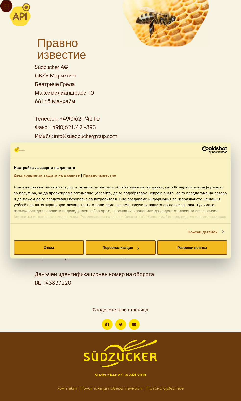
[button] (107, 324)
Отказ (49, 247)
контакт (67, 388)
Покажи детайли (203, 232)
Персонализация (120, 247)
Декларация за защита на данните (47, 175)
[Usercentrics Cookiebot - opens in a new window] (205, 149)
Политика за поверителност (111, 388)
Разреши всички (192, 247)
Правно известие (99, 175)
